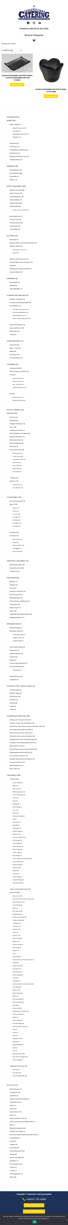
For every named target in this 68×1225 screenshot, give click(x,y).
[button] (34, 6)
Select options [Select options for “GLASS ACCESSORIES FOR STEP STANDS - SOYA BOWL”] (50, 96)
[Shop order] (12, 50)
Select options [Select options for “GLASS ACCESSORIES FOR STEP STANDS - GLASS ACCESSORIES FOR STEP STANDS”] (17, 85)
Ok (34, 1222)
